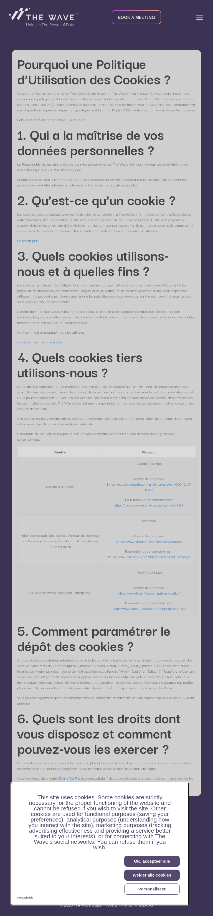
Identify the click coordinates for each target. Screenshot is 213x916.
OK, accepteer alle (152, 861)
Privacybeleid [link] (25, 897)
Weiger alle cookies (152, 875)
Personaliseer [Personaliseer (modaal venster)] (152, 889)
